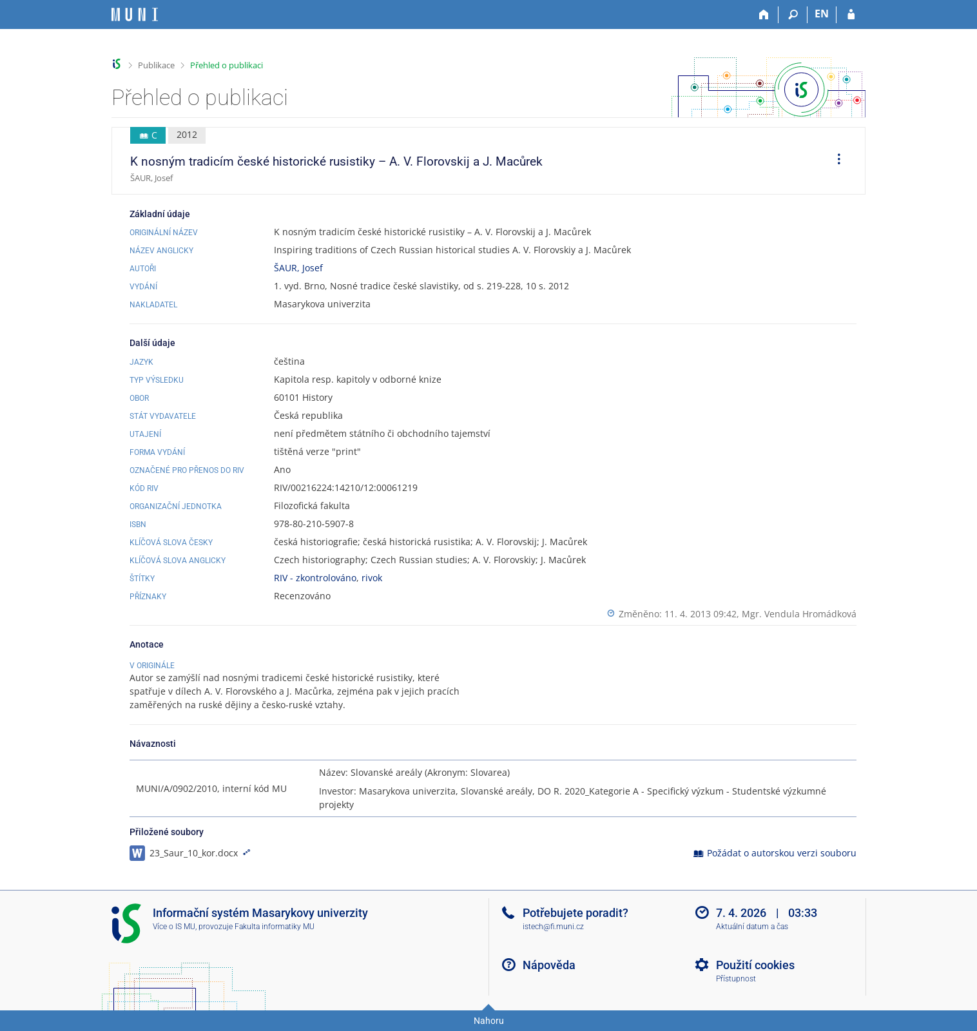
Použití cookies (755, 965)
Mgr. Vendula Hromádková (799, 614)
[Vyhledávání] (793, 14)
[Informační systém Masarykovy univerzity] (134, 14)
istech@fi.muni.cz (553, 926)
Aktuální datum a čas (752, 926)
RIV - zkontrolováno (315, 578)
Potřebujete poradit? (575, 913)
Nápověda (549, 965)
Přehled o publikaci (226, 65)
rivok (372, 578)
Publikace (156, 65)
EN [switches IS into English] (822, 13)
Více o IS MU (174, 926)
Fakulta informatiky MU (274, 926)
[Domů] (764, 14)
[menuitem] (834, 161)
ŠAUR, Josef (298, 268)
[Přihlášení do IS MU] (851, 14)
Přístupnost (736, 978)
